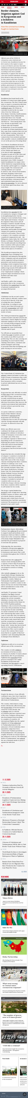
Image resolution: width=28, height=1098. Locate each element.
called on (13, 531)
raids (10, 335)
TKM (9, 4)
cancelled (4, 577)
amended (14, 212)
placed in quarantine (8, 183)
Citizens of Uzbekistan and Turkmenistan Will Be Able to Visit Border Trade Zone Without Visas (14, 844)
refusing (13, 573)
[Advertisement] (14, 763)
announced (13, 415)
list (24, 454)
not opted (15, 663)
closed (21, 316)
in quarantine (12, 308)
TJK (7, 4)
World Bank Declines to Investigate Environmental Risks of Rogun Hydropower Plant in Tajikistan (14, 854)
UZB (12, 4)
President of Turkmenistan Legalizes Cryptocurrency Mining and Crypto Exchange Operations (13, 800)
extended (4, 327)
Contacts (3, 1093)
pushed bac (15, 285)
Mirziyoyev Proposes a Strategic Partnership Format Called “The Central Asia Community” (13, 822)
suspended (14, 657)
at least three (8, 707)
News (2, 7)
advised (3, 375)
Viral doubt (5, 1058)
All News (24, 872)
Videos (16, 7)
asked (19, 548)
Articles (9, 7)
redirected (17, 723)
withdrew (18, 650)
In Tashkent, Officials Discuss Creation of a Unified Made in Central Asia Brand (12, 832)
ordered (17, 560)
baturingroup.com (14, 1096)
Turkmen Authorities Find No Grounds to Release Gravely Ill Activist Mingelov (12, 787)
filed (12, 594)
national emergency (8, 146)
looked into (5, 254)
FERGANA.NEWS (14, 2)
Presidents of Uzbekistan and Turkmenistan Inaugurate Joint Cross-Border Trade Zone (13, 813)
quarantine (17, 152)
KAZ (2, 4)
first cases (6, 394)
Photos (22, 7)
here (8, 698)
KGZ (5, 4)
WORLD (15, 4)
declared (4, 433)
